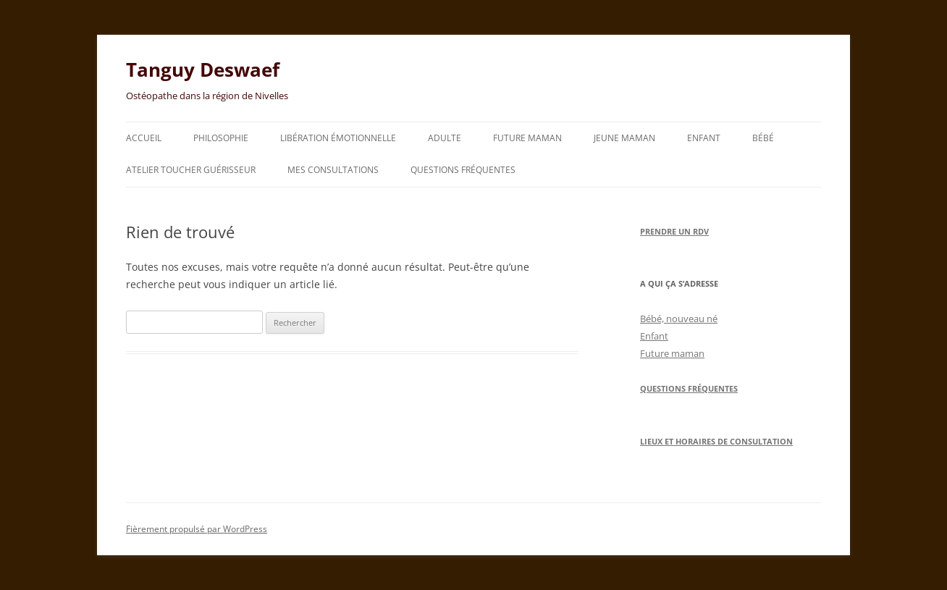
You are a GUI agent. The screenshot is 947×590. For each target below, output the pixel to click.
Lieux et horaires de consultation (716, 441)
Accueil (143, 138)
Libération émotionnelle (338, 138)
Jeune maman (624, 138)
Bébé (763, 138)
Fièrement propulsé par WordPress (196, 529)
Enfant (703, 138)
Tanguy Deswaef (202, 69)
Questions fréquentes (463, 170)
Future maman (527, 138)
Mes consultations (333, 170)
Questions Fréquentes (689, 388)
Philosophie (220, 138)
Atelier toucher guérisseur (191, 170)
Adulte (444, 138)
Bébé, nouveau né (678, 318)
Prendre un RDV (674, 231)
